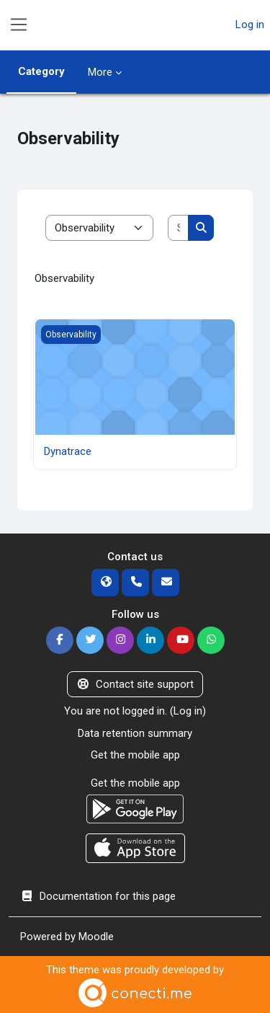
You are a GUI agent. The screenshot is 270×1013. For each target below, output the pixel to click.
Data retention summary (135, 733)
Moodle (96, 936)
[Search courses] (178, 228)
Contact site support (135, 684)
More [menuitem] (100, 72)
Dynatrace (67, 451)
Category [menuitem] (41, 71)
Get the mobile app (135, 754)
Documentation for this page (98, 896)
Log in (249, 24)
